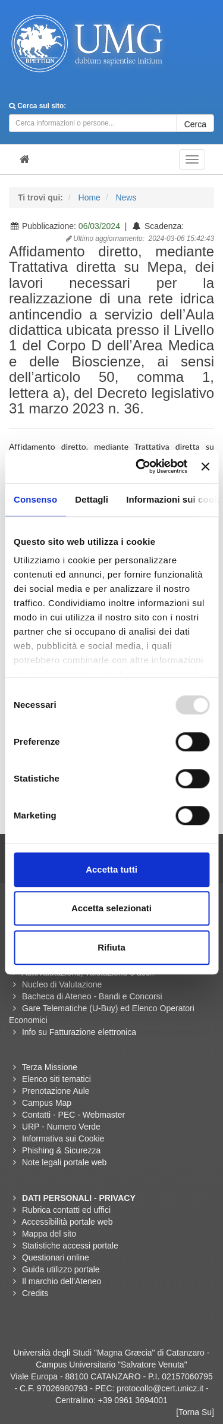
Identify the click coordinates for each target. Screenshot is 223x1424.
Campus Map (46, 1103)
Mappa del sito (49, 1233)
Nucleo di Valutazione (62, 984)
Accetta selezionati (111, 908)
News (125, 197)
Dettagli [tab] (91, 499)
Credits (35, 1293)
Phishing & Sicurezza (61, 1150)
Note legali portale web (64, 1162)
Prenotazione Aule (56, 1091)
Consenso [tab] (35, 499)
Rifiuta (111, 947)
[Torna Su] (195, 1412)
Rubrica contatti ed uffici (66, 1210)
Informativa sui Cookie (63, 1138)
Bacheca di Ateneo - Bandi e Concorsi (92, 996)
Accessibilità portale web (66, 1222)
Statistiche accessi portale (70, 1245)
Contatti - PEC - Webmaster (73, 1114)
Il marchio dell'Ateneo (61, 1281)
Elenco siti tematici (56, 1079)
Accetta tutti (111, 869)
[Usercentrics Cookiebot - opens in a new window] (140, 466)
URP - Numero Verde (61, 1126)
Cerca (195, 124)
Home (89, 197)
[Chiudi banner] (205, 466)
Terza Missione (49, 1067)
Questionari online (55, 1257)
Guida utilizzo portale (61, 1269)
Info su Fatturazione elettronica (79, 1032)
